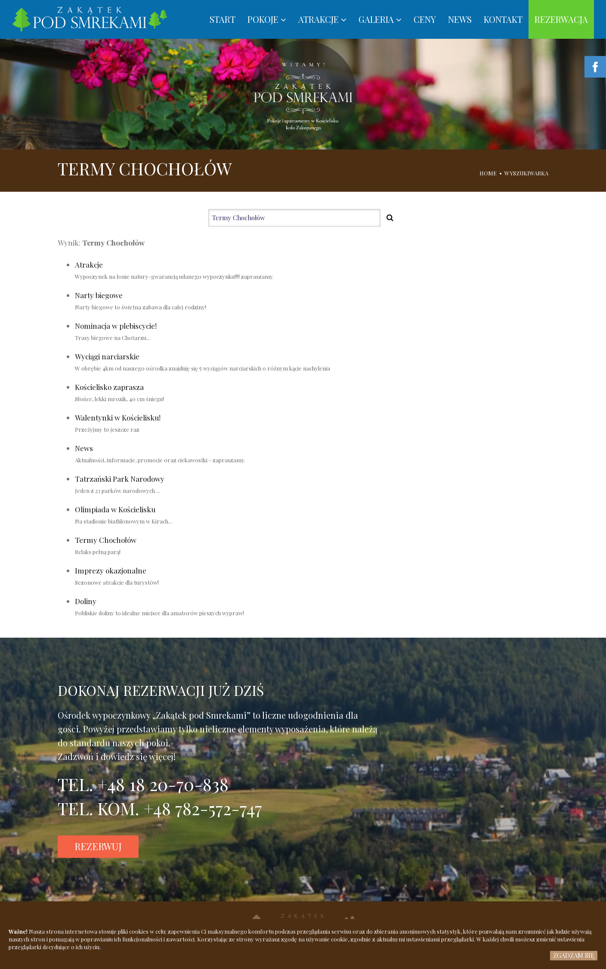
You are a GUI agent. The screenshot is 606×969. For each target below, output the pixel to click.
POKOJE (266, 19)
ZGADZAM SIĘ (573, 955)
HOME (488, 173)
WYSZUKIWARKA (526, 173)
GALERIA (380, 19)
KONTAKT (503, 19)
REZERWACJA (561, 19)
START (222, 19)
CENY (425, 19)
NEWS (460, 19)
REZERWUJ (98, 846)
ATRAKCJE (322, 19)
